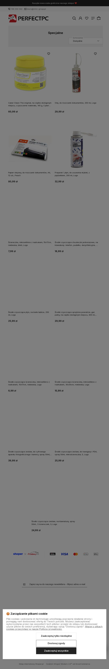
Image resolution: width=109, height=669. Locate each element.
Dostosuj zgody (56, 643)
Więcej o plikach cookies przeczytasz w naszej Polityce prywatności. (54, 628)
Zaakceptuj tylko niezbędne (56, 635)
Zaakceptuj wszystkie (56, 650)
